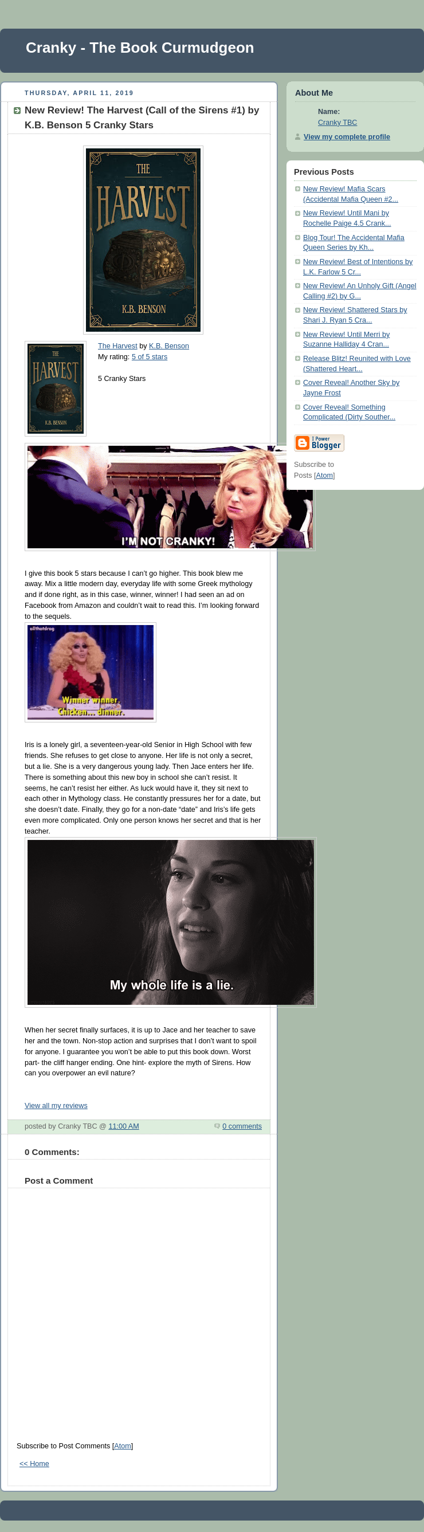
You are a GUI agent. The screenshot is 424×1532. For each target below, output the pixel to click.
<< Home (34, 1464)
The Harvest (118, 346)
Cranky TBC (337, 123)
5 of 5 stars (149, 357)
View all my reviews (56, 1106)
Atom (122, 1446)
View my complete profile (347, 137)
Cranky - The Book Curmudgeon (140, 47)
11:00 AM (123, 1126)
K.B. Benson (169, 346)
